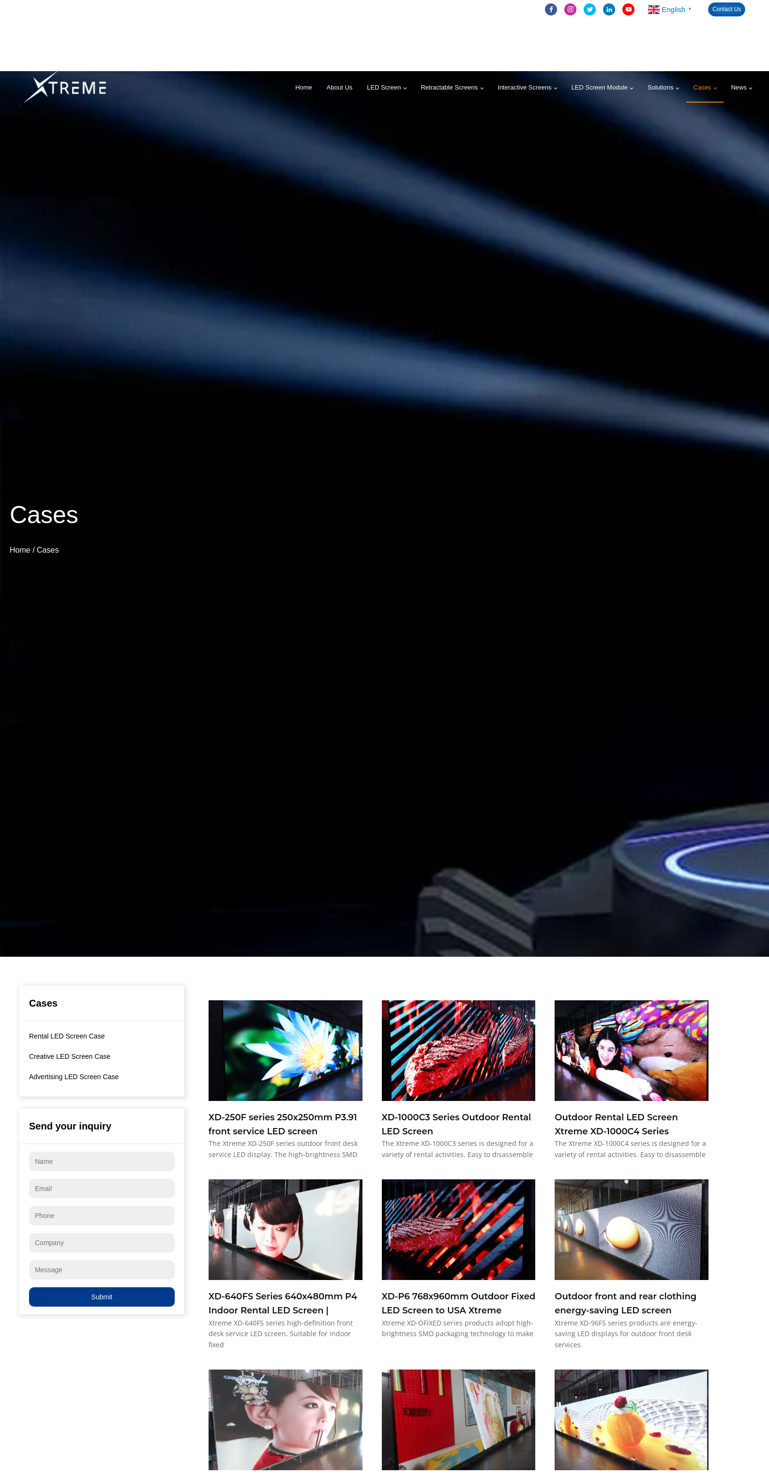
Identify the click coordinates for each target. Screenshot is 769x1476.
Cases (702, 87)
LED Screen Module (600, 87)
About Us (339, 87)
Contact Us (726, 9)
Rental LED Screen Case (67, 1036)
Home (303, 87)
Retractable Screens (449, 87)
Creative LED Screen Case (69, 1056)
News (739, 87)
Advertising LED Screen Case (74, 1077)
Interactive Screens (524, 87)
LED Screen (384, 87)
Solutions (660, 87)
